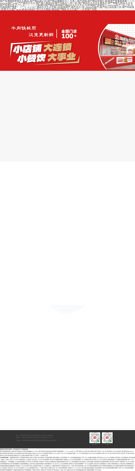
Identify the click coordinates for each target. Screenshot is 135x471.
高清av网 (96, 463)
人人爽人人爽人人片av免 (11, 459)
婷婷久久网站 (33, 457)
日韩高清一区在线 (44, 461)
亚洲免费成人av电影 (105, 463)
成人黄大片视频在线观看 (56, 459)
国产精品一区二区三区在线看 (16, 468)
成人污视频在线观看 (118, 465)
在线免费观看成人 (25, 463)
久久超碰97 (90, 463)
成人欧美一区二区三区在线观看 (40, 459)
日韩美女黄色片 (36, 470)
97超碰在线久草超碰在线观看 (57, 461)
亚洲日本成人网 (71, 470)
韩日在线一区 (95, 459)
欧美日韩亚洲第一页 (80, 465)
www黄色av (28, 459)
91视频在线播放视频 (121, 459)
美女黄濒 (96, 461)
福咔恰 (74, 8)
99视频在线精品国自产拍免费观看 (22, 470)
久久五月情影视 (64, 463)
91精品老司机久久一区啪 (67, 465)
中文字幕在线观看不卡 (77, 459)
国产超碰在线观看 (104, 461)
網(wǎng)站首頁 (65, 8)
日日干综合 (98, 470)
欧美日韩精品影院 (129, 465)
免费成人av (67, 459)
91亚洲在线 (22, 459)
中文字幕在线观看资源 (93, 465)
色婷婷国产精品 (37, 465)
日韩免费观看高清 (5, 463)
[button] (68, 68)
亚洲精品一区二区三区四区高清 (24, 465)
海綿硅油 (46, 440)
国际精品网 (114, 463)
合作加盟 (100, 8)
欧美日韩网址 (98, 468)
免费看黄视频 (90, 470)
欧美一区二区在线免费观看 (59, 468)
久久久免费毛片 (46, 465)
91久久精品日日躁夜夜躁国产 (108, 459)
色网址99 (71, 463)
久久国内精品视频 (20, 461)
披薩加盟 (29, 440)
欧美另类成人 (82, 461)
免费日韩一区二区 (125, 461)
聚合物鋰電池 (52, 440)
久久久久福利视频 (30, 468)
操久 (104, 468)
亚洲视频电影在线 (81, 470)
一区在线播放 (10, 461)
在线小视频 (90, 461)
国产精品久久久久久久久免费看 (105, 457)
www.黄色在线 (122, 463)
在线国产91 (71, 468)
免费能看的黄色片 (15, 457)
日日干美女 (28, 461)
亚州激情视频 (48, 457)
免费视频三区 (130, 463)
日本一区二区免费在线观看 (89, 457)
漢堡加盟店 (90, 8)
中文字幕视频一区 (65, 457)
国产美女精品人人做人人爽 (59, 470)
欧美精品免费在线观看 (112, 468)
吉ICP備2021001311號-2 (46, 437)
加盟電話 (116, 8)
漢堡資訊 (108, 8)
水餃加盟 (41, 440)
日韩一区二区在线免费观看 (126, 468)
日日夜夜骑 (35, 461)
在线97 (132, 461)
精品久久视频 (48, 468)
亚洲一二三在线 (39, 468)
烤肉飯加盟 (35, 440)
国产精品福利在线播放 (88, 468)
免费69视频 (56, 457)
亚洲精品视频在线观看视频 (7, 465)
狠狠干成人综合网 (46, 470)
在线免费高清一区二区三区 (51, 463)
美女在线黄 (41, 457)
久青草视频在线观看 (75, 457)
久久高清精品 (4, 468)
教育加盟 (24, 440)
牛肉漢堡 (82, 8)
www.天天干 (78, 468)
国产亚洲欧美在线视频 (106, 465)
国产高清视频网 (15, 463)
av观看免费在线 (56, 465)
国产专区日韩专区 (115, 461)
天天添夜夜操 (124, 457)
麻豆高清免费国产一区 (81, 463)
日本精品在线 (87, 459)
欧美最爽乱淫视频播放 (6, 470)
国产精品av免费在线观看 (37, 463)
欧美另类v (117, 457)
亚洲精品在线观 (24, 457)
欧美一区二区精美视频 (72, 461)
